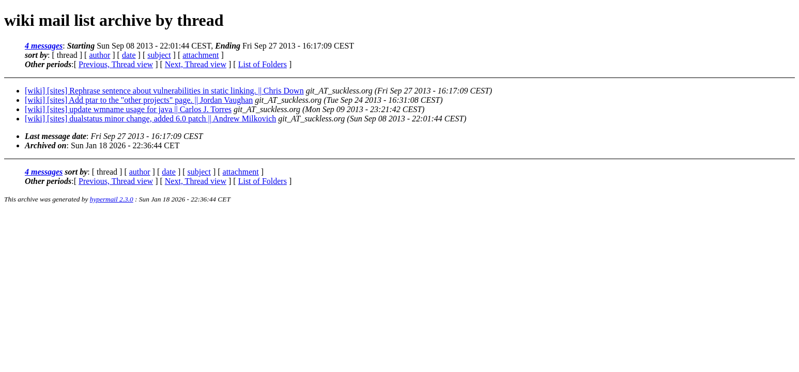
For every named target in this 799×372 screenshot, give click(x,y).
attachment (200, 55)
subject (159, 55)
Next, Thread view (195, 64)
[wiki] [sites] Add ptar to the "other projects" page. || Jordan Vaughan (139, 100)
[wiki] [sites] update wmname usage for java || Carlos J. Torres (128, 109)
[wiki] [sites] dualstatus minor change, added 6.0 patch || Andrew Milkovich (150, 118)
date (129, 55)
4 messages (44, 45)
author (99, 55)
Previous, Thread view (116, 64)
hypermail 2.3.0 (111, 199)
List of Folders (262, 64)
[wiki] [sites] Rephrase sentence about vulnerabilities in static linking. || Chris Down (164, 90)
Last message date (55, 136)
